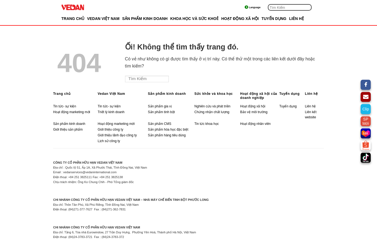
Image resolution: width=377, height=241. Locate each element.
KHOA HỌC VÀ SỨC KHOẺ (194, 18)
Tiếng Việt (257, 7)
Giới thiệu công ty (110, 129)
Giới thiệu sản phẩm (68, 129)
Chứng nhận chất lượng (212, 112)
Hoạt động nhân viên (255, 124)
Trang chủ (72, 18)
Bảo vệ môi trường (254, 112)
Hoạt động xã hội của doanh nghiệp (258, 96)
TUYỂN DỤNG (274, 18)
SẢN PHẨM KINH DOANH (145, 18)
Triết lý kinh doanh (111, 112)
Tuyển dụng (289, 94)
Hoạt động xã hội (252, 106)
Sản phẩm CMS (159, 124)
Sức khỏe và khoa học (214, 94)
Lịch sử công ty (109, 141)
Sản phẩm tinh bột (161, 112)
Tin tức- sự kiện (64, 106)
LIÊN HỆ (296, 18)
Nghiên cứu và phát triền (213, 106)
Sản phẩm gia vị (160, 106)
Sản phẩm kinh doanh (167, 94)
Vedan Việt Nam (111, 94)
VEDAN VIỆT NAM (103, 18)
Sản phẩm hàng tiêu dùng (167, 135)
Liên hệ (311, 94)
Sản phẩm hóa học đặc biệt (168, 129)
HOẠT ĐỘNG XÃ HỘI (240, 18)
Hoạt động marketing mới (71, 112)
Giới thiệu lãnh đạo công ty (117, 135)
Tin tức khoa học (207, 124)
